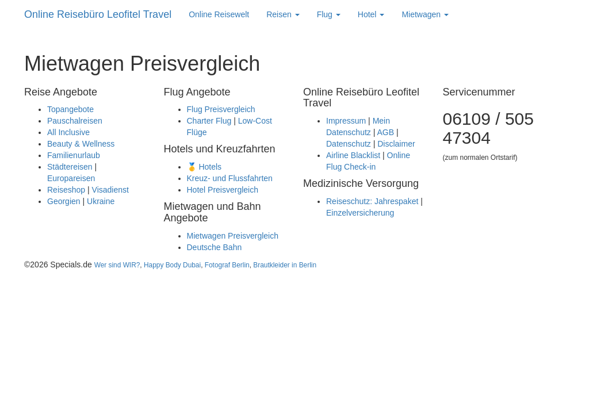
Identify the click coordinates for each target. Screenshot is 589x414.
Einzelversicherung (360, 212)
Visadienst (110, 189)
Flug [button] (329, 14)
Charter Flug (209, 120)
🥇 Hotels (204, 166)
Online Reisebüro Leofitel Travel (97, 14)
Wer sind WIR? (117, 265)
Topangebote (70, 109)
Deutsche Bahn (214, 247)
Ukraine (100, 201)
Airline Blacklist (353, 155)
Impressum (346, 120)
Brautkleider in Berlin (284, 265)
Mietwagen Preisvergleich (233, 235)
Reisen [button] (282, 14)
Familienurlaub (73, 155)
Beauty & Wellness (80, 143)
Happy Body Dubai (172, 265)
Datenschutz (348, 143)
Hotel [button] (371, 14)
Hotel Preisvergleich (223, 189)
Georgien (64, 201)
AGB (385, 132)
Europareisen (71, 178)
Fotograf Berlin (227, 265)
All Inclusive (68, 132)
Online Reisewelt (219, 14)
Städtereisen (70, 166)
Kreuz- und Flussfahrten (230, 178)
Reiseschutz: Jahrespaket (372, 201)
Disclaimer (396, 143)
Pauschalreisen (74, 120)
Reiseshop (66, 189)
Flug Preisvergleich (221, 109)
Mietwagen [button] (425, 14)
